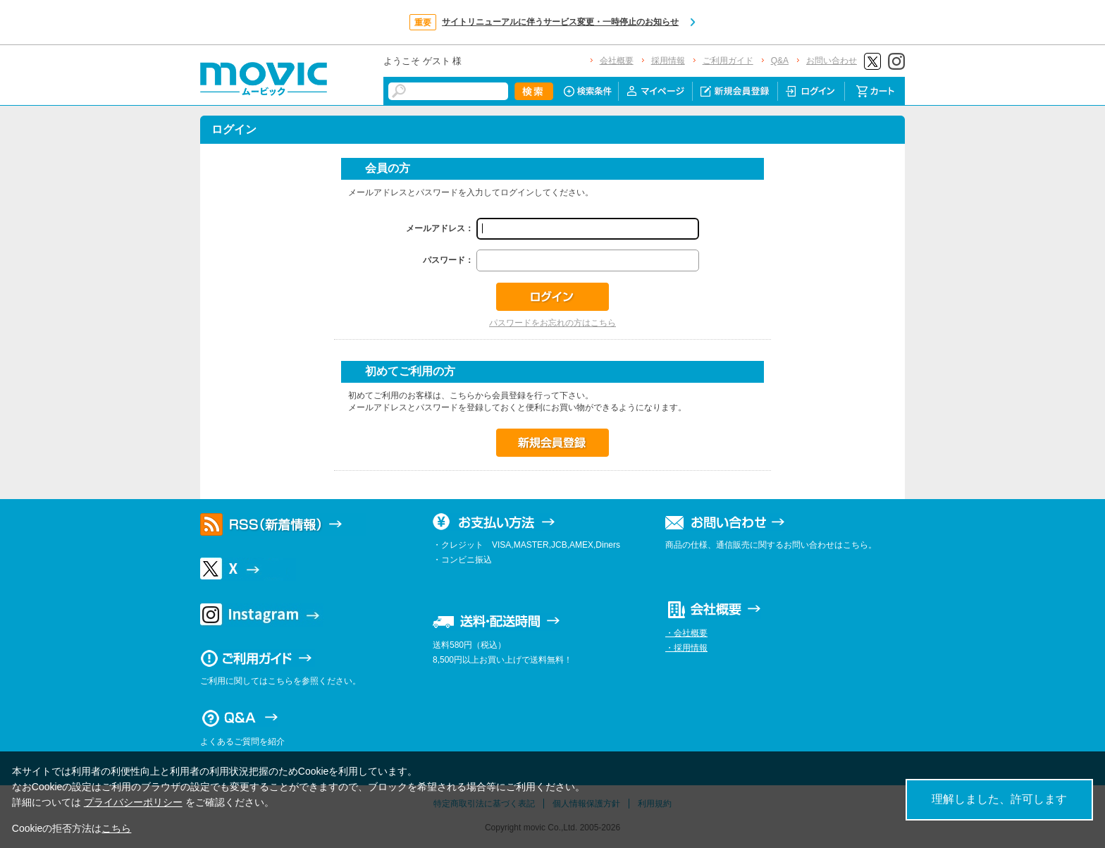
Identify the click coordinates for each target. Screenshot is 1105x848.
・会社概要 (686, 633)
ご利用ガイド (728, 61)
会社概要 (617, 61)
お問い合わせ (831, 61)
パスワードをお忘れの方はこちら (552, 323)
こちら (116, 828)
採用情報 (668, 61)
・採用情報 (686, 648)
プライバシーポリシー (133, 802)
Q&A (780, 61)
